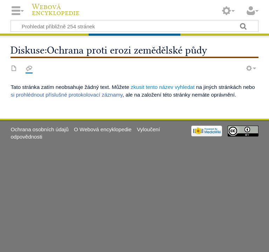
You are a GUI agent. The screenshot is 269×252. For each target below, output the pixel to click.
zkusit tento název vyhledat (162, 87)
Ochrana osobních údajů (40, 129)
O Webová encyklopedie (102, 129)
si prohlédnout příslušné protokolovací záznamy (67, 95)
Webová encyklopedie (56, 10)
